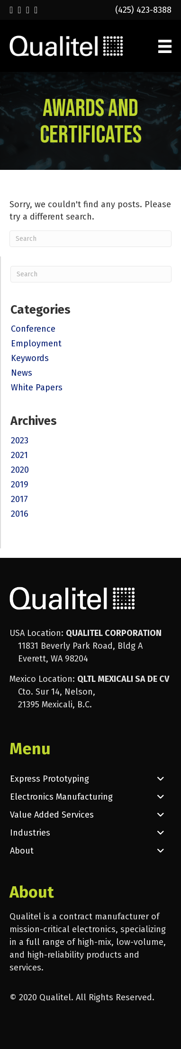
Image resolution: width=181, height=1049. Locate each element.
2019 (19, 484)
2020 (20, 470)
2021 (19, 455)
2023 (19, 440)
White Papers (37, 387)
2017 (19, 499)
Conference (33, 329)
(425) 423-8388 (143, 10)
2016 (19, 514)
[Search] (90, 238)
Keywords (30, 358)
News (21, 373)
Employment (36, 343)
